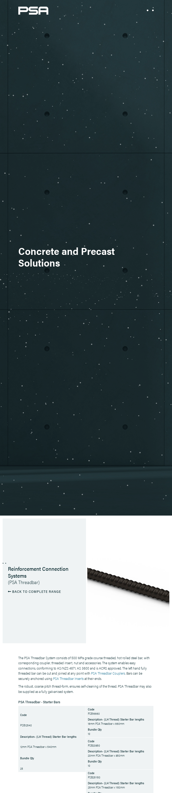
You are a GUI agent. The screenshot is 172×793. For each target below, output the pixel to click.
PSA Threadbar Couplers (108, 673)
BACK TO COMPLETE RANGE (34, 591)
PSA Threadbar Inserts (68, 678)
